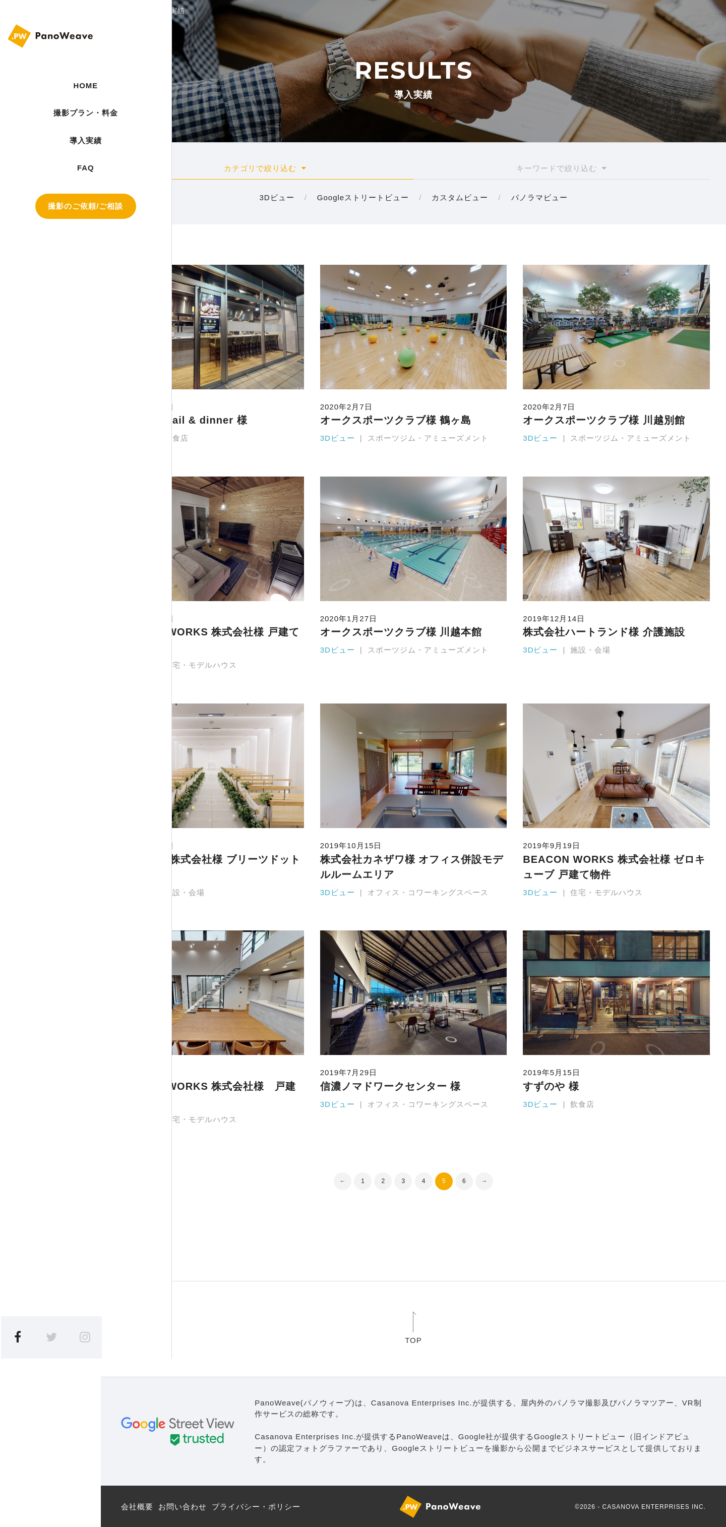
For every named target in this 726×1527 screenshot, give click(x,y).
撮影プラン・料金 (50, 119)
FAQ (50, 179)
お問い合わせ (182, 1505)
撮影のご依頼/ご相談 (50, 218)
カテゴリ (265, 168)
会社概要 (137, 1505)
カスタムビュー (460, 197)
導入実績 (50, 152)
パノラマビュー (539, 197)
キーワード (561, 168)
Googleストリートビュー (363, 197)
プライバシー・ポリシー (256, 1505)
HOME (50, 85)
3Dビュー (276, 197)
